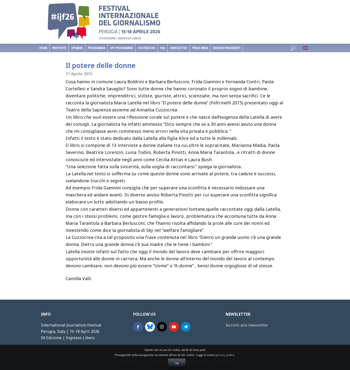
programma (96, 48)
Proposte (59, 48)
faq (162, 48)
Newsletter (178, 48)
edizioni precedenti (226, 48)
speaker (77, 48)
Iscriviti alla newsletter (247, 325)
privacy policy (225, 363)
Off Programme (121, 48)
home (43, 48)
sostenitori (146, 48)
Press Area (200, 48)
